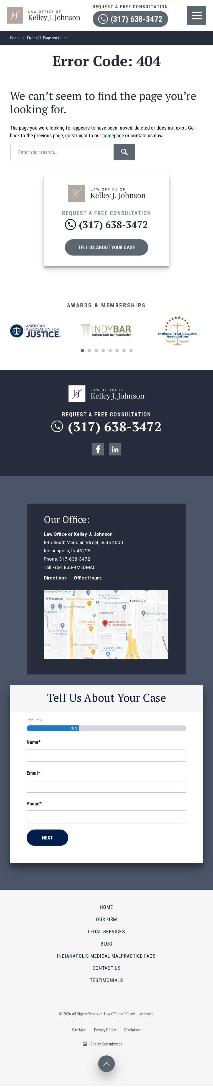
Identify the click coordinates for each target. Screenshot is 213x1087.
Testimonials (106, 981)
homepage (113, 135)
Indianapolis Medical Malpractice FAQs (106, 957)
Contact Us (106, 969)
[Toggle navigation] (196, 15)
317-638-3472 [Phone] (74, 560)
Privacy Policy (105, 1031)
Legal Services (106, 933)
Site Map (79, 1031)
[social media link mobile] (98, 450)
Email (33, 774)
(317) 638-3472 (107, 427)
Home (14, 38)
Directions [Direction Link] (55, 579)
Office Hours (88, 579)
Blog (106, 945)
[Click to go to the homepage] (107, 187)
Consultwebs (112, 1045)
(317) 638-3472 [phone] (106, 224)
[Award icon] (35, 328)
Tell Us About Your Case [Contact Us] (106, 247)
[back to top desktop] (106, 1065)
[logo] (43, 9)
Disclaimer (132, 1031)
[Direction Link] (106, 595)
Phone (34, 804)
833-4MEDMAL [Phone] (79, 568)
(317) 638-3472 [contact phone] (130, 19)
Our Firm (106, 920)
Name (33, 743)
